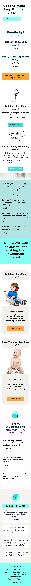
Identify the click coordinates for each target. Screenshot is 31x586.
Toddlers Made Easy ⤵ (15, 570)
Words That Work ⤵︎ (15, 579)
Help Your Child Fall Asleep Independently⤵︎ (15, 576)
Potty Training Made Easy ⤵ (15, 572)
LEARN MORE (15, 125)
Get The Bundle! (12, 18)
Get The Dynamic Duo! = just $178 (15, 77)
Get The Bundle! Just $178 (15, 506)
